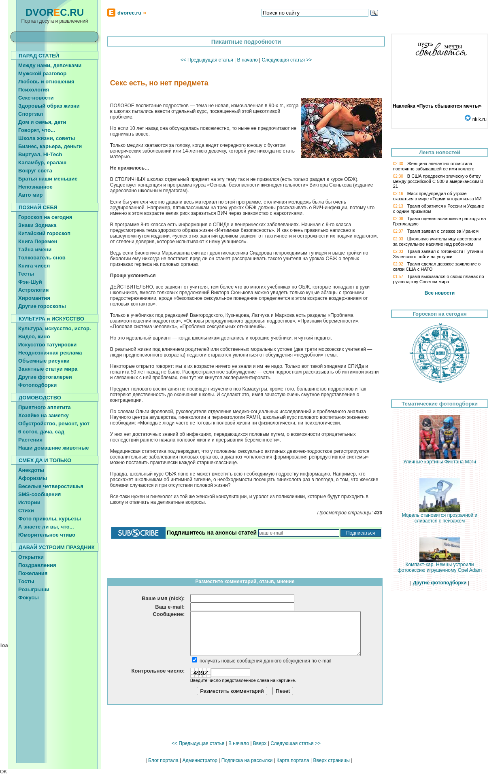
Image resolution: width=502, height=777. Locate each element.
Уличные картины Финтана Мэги (439, 459)
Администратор (199, 760)
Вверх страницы (331, 760)
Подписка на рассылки (246, 760)
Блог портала (163, 760)
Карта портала (293, 760)
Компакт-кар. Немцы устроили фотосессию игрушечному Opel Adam (440, 565)
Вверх (259, 743)
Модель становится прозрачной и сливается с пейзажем (440, 516)
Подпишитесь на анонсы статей (212, 532)
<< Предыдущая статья (207, 60)
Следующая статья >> (287, 60)
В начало (247, 60)
